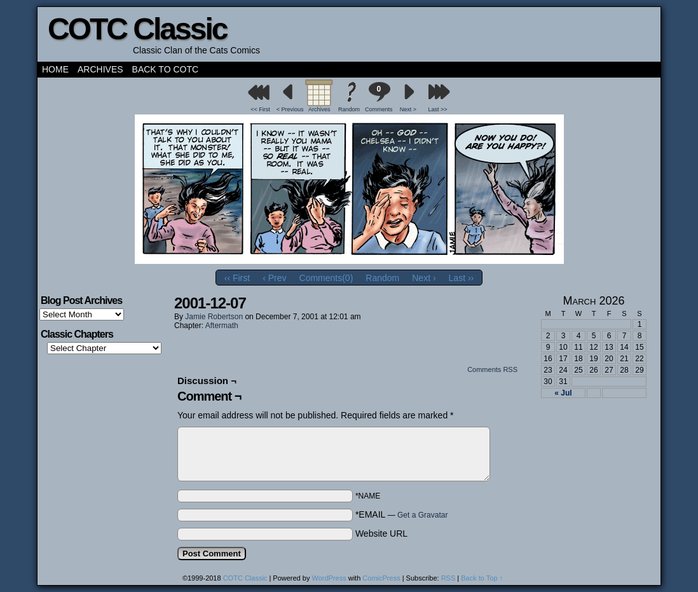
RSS (448, 578)
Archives (100, 69)
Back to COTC (165, 69)
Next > (408, 109)
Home (55, 69)
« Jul (562, 393)
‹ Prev (274, 278)
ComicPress (381, 578)
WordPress (328, 578)
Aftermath (221, 325)
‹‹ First (237, 278)
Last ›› (461, 278)
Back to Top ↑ (482, 578)
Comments (379, 97)
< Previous (290, 109)
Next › (423, 278)
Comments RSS (492, 369)
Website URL (381, 533)
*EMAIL (401, 514)
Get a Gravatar (422, 515)
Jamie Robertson (214, 316)
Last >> (438, 109)
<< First (260, 109)
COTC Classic (137, 29)
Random (349, 109)
